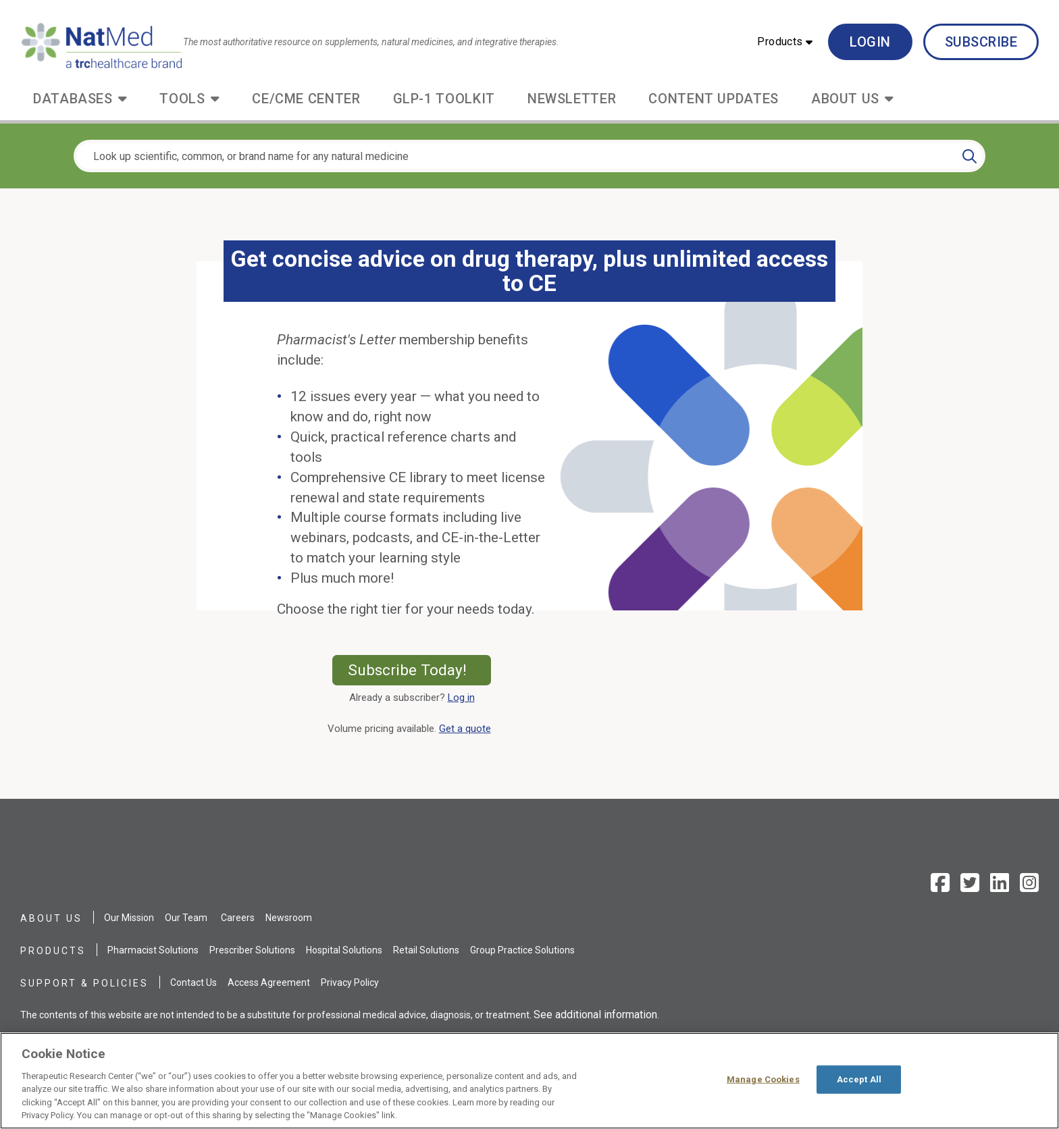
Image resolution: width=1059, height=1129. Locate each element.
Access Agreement (269, 982)
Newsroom (288, 917)
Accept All (859, 1079)
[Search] (969, 156)
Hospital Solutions (344, 950)
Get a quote (467, 729)
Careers (238, 917)
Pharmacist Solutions (153, 950)
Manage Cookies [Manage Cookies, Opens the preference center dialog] (763, 1079)
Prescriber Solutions (252, 950)
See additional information (595, 1014)
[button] (785, 42)
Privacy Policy (350, 982)
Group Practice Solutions (522, 950)
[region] (529, 1080)
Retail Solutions (426, 950)
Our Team (186, 917)
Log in (461, 697)
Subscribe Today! (420, 669)
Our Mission (129, 917)
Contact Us (193, 982)
